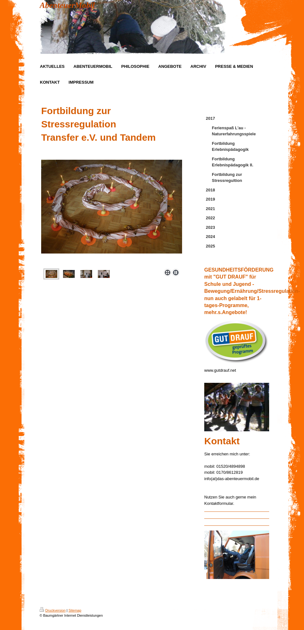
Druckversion (53, 610)
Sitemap (74, 610)
